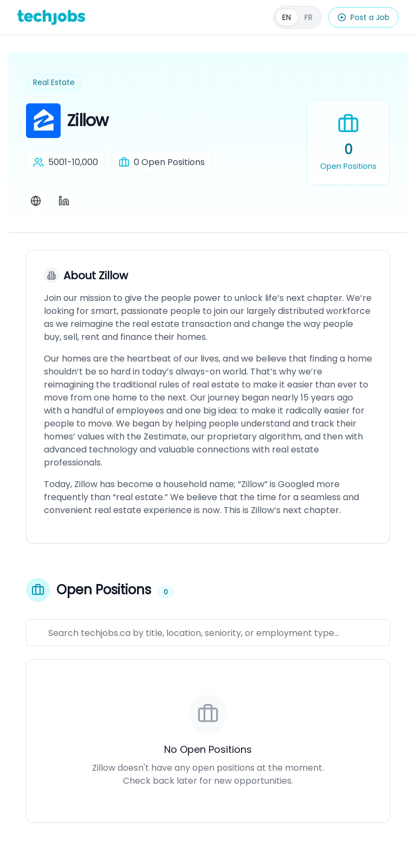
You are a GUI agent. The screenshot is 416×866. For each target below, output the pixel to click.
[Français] (297, 17)
